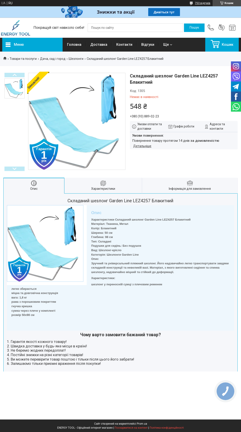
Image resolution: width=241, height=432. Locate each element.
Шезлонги (76, 59)
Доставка (98, 44)
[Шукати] (194, 27)
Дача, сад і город (53, 59)
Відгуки (147, 44)
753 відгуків (202, 3)
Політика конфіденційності (167, 427)
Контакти (124, 44)
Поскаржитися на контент (131, 427)
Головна (74, 44)
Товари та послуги (23, 59)
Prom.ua (142, 423)
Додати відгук (221, 27)
